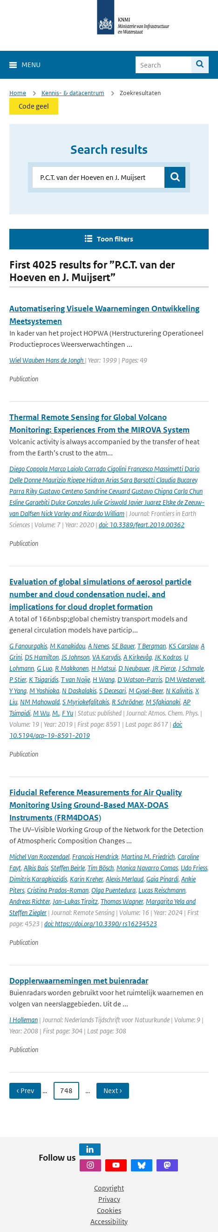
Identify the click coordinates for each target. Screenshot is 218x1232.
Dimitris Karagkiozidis (38, 878)
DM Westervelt (184, 679)
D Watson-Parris (139, 679)
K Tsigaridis (43, 679)
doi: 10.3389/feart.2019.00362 (141, 524)
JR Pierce (164, 668)
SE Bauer (123, 645)
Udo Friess (194, 867)
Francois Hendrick (95, 856)
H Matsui (103, 668)
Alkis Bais (36, 867)
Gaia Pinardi (162, 878)
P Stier (17, 679)
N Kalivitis (179, 690)
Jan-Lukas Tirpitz (75, 901)
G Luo (44, 668)
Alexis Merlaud (124, 878)
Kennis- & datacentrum (72, 93)
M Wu (41, 713)
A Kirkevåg (137, 657)
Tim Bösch (101, 867)
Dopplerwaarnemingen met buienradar (78, 981)
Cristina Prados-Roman (58, 890)
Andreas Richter (29, 901)
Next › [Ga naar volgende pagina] (112, 1090)
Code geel (34, 106)
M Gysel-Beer (146, 690)
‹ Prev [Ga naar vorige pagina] (25, 1090)
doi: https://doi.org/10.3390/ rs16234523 (100, 923)
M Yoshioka (44, 690)
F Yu (67, 713)
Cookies (109, 1210)
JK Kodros (168, 657)
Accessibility (109, 1221)
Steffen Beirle (68, 867)
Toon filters (115, 238)
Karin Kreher (86, 878)
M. (55, 713)
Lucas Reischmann (161, 890)
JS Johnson (75, 657)
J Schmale (191, 668)
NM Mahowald (40, 701)
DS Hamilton (42, 657)
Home (17, 93)
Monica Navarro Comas (147, 867)
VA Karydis (106, 657)
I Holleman (23, 1019)
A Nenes (98, 645)
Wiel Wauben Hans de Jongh (47, 360)
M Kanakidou (67, 645)
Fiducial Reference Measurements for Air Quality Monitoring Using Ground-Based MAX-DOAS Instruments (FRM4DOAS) (95, 805)
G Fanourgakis (28, 645)
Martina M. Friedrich (148, 856)
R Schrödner (127, 701)
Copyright (109, 1188)
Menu (31, 64)
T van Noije (75, 679)
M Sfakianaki (163, 701)
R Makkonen (72, 668)
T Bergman (151, 645)
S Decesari (112, 690)
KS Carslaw (183, 645)
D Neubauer (134, 668)
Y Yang (18, 690)
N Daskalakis (79, 690)
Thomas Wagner (122, 901)
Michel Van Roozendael (39, 856)
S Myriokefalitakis (85, 701)
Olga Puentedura (113, 890)
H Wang (104, 679)
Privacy (109, 1199)
